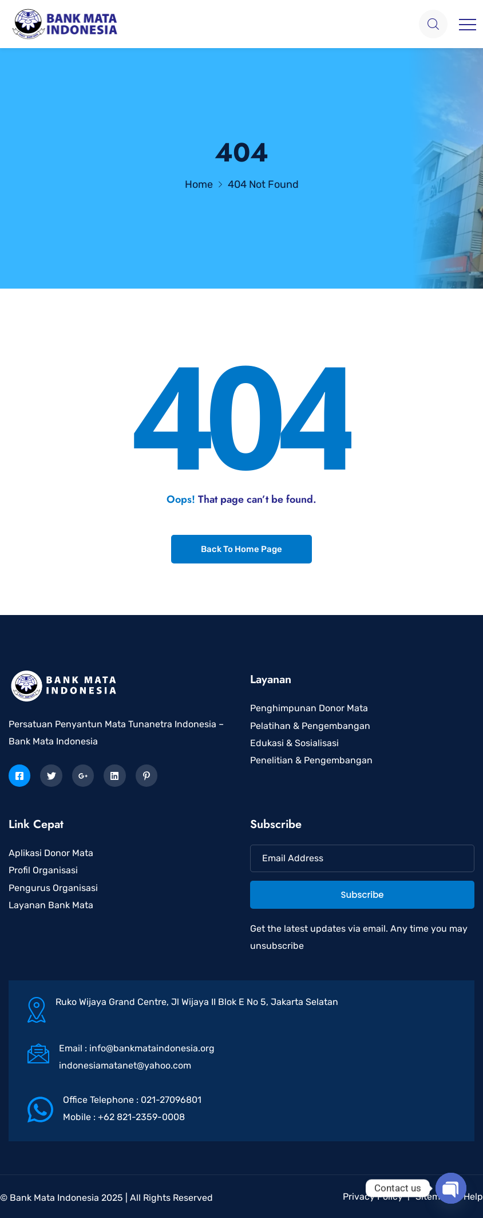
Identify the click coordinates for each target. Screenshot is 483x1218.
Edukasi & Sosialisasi (294, 743)
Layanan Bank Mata (51, 905)
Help (473, 1196)
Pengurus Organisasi (53, 887)
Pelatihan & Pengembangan (310, 725)
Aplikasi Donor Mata (51, 853)
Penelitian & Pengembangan (311, 760)
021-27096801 (171, 1099)
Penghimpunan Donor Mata (309, 708)
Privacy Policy (373, 1196)
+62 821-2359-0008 (141, 1116)
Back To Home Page (241, 549)
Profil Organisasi (43, 870)
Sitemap (433, 1196)
